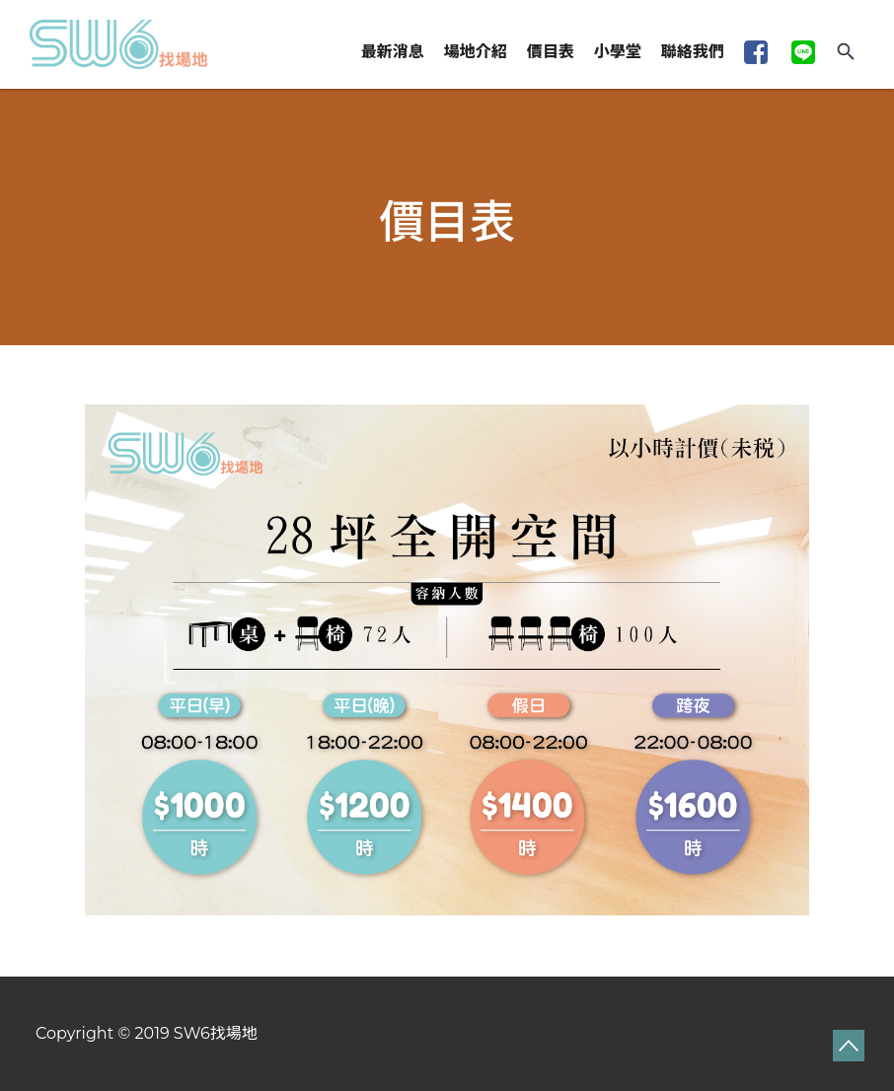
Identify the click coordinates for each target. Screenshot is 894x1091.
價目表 (550, 51)
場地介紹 (475, 51)
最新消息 (392, 51)
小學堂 (617, 51)
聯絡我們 (692, 51)
